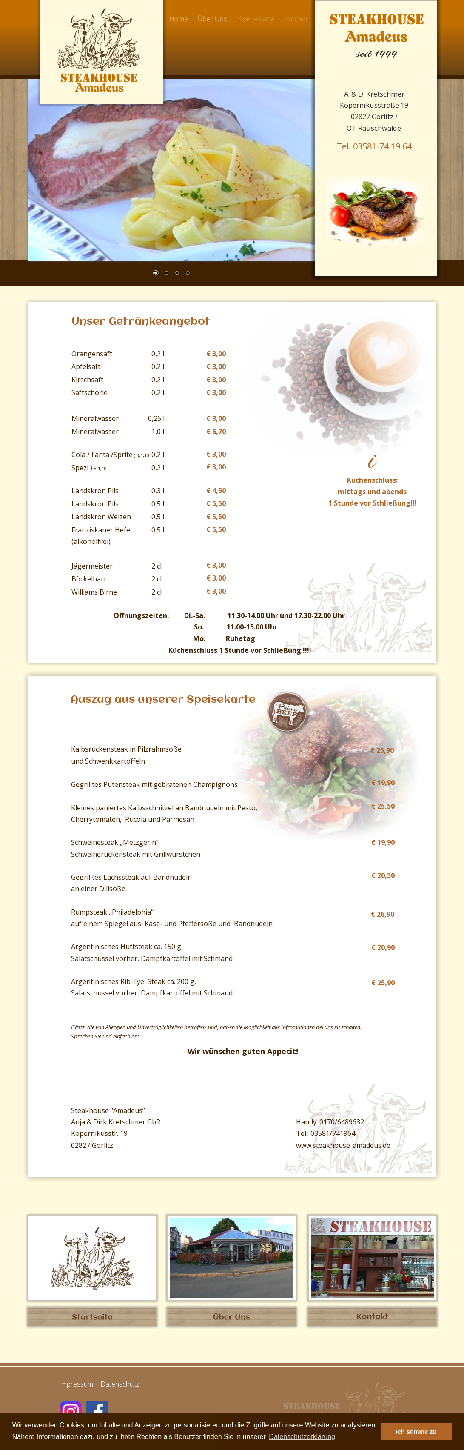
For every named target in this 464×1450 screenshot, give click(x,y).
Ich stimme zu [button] (416, 1431)
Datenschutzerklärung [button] (302, 1436)
